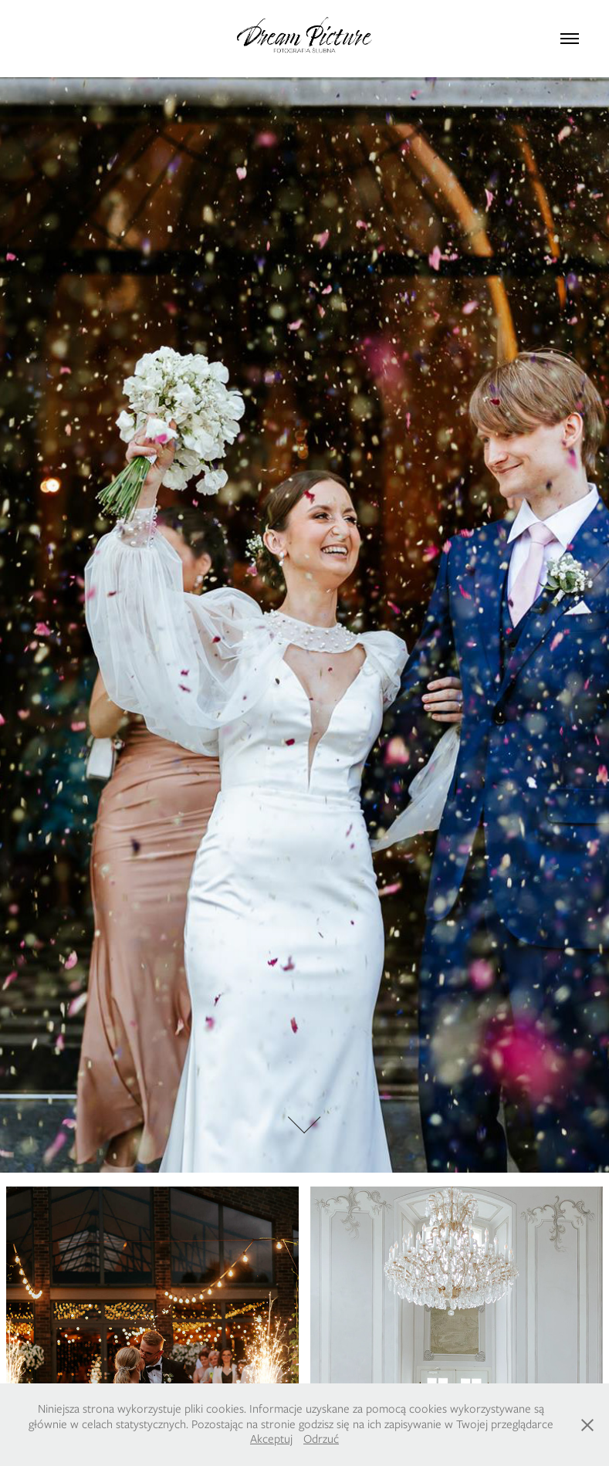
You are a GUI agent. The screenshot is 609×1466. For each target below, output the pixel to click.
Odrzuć (321, 1438)
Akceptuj (271, 1438)
